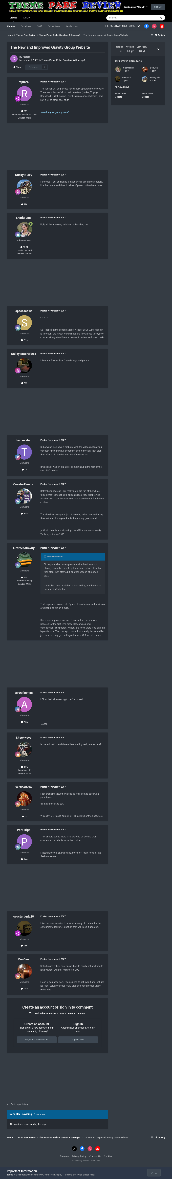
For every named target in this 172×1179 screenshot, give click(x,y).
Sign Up (158, 7)
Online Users (54, 26)
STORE (132, 26)
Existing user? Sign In (135, 7)
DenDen (23, 959)
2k (24, 816)
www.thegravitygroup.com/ (54, 112)
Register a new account (36, 1039)
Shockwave (23, 737)
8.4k (24, 859)
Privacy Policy (79, 1156)
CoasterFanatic (23, 484)
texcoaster (23, 440)
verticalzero (23, 787)
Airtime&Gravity (24, 548)
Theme (64, 1156)
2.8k (24, 722)
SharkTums (23, 217)
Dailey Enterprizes (23, 353)
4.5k (24, 513)
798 (24, 204)
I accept (156, 1172)
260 (24, 945)
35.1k (24, 247)
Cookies (108, 1156)
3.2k (24, 767)
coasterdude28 (23, 916)
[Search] (124, 17)
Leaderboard (72, 26)
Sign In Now (78, 1039)
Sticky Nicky (23, 175)
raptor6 (26, 56)
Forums (11, 26)
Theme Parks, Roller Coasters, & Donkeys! (63, 60)
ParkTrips (23, 830)
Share (17, 67)
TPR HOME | (110, 26)
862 (24, 383)
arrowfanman (24, 692)
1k (24, 469)
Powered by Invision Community (86, 1161)
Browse (13, 19)
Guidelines (26, 26)
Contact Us (95, 1156)
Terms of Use (13, 1174)
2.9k (24, 340)
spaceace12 (23, 311)
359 (24, 111)
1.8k (24, 988)
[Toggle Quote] (45, 556)
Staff (39, 26)
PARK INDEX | (122, 26)
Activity (26, 17)
